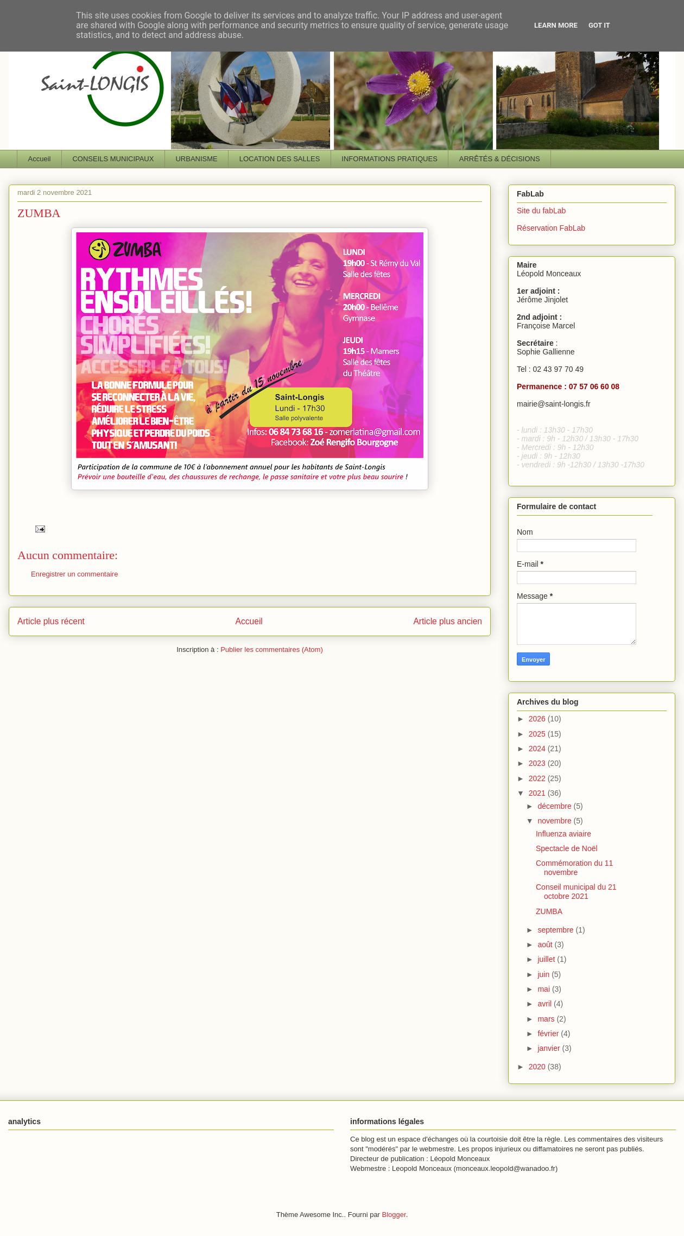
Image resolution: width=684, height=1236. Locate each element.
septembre (556, 930)
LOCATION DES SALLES (279, 159)
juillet (547, 959)
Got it (599, 25)
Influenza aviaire (563, 833)
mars (546, 1019)
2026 (538, 718)
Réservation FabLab (551, 228)
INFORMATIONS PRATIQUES (389, 159)
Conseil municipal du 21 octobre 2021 (576, 892)
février (549, 1033)
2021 (538, 793)
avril (545, 1003)
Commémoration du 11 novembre (574, 868)
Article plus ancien (447, 621)
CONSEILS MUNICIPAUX (113, 159)
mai (544, 989)
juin (544, 974)
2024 (538, 748)
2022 (538, 778)
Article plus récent (51, 621)
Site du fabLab (541, 210)
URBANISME (196, 159)
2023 (538, 763)
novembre (555, 820)
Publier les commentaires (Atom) (271, 649)
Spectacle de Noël (567, 848)
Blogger (394, 1214)
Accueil (39, 159)
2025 (538, 734)
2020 (538, 1066)
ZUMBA (549, 911)
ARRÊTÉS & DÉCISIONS (499, 159)
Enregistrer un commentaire (74, 574)
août (545, 944)
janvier (549, 1048)
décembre (555, 806)
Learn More (556, 25)
